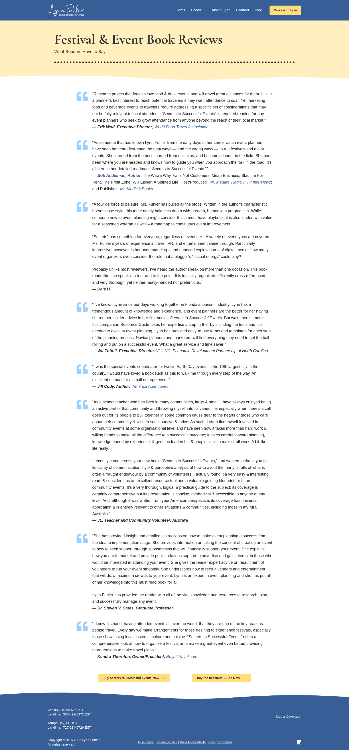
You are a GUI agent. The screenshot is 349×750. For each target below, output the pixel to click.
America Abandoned (150, 386)
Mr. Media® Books (136, 189)
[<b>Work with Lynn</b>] (285, 10)
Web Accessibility (193, 742)
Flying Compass (220, 742)
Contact (242, 10)
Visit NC (163, 351)
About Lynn (220, 10)
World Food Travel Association (181, 127)
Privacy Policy (166, 742)
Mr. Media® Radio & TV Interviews (240, 182)
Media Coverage (288, 716)
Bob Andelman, (112, 175)
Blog (258, 10)
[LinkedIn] (299, 742)
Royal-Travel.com (181, 656)
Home (180, 10)
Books (199, 10)
